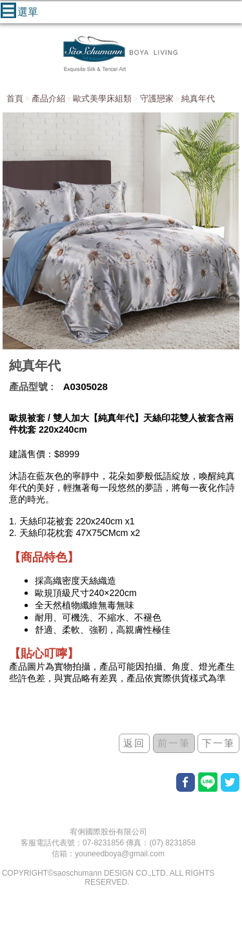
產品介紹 (48, 98)
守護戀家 (157, 98)
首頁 (14, 98)
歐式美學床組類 (102, 98)
